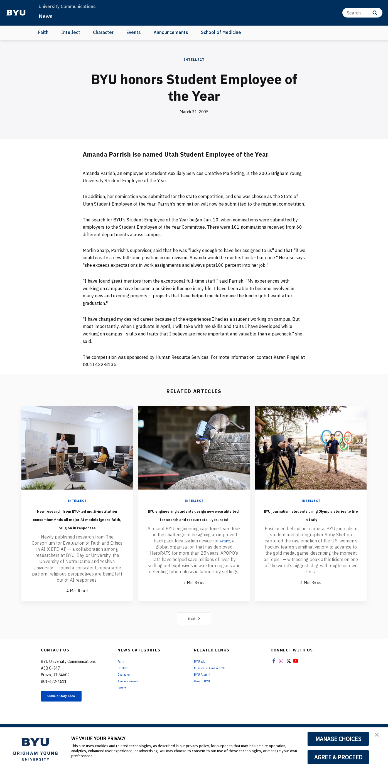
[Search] (362, 13)
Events (133, 32)
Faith (43, 32)
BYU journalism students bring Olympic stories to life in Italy (311, 518)
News (47, 15)
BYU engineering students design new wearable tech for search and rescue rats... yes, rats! (194, 523)
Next (194, 635)
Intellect (70, 32)
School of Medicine (221, 32)
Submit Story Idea (69, 714)
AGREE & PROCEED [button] (338, 757)
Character (103, 32)
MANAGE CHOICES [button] (338, 739)
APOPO (225, 557)
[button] (378, 737)
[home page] (16, 13)
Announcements (171, 32)
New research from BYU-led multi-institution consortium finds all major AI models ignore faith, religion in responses (77, 527)
